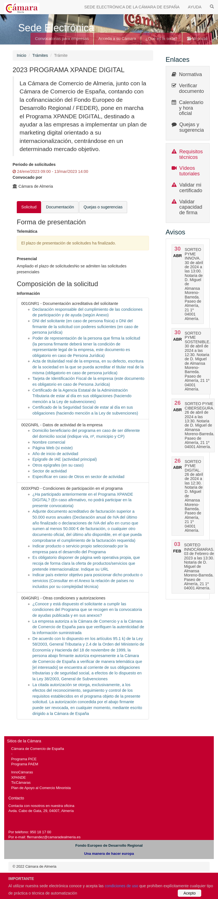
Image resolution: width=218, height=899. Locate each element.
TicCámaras (21, 782)
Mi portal (197, 38)
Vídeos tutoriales (189, 170)
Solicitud (29, 207)
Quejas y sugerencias (193, 127)
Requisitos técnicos (191, 154)
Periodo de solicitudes (34, 164)
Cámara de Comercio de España (37, 749)
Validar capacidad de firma (190, 207)
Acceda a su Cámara (117, 38)
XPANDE (18, 777)
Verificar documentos (193, 88)
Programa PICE (24, 759)
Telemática (27, 231)
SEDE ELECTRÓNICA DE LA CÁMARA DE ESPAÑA (132, 7)
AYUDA (195, 7)
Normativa (190, 74)
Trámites (40, 55)
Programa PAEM (24, 764)
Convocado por (27, 177)
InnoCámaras (22, 772)
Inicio (21, 55)
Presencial (27, 258)
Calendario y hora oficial (191, 108)
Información (28, 293)
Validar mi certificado (190, 187)
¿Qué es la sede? (161, 38)
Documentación (60, 207)
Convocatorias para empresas (62, 38)
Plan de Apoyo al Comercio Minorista (41, 788)
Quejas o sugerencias (103, 207)
